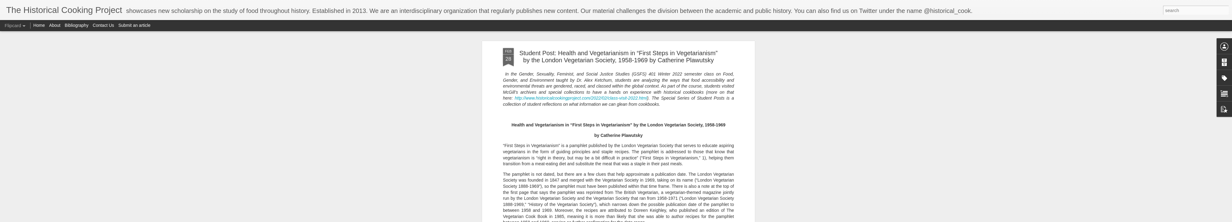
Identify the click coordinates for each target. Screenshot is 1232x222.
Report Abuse (685, 218)
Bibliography (76, 25)
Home (39, 25)
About (55, 25)
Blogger (667, 218)
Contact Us (104, 25)
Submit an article (134, 25)
